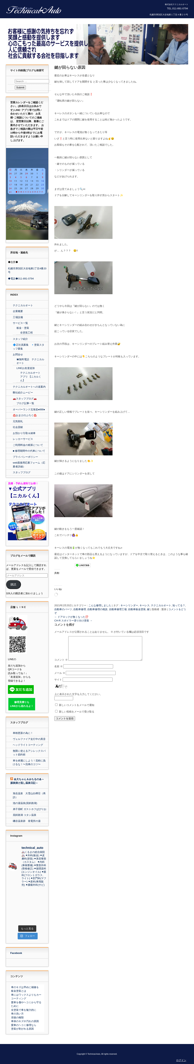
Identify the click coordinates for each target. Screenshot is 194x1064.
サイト (58, 684)
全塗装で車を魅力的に (23, 1009)
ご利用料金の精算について (28, 445)
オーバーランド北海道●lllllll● (29, 409)
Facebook (16, 953)
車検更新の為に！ (23, 733)
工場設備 (18, 317)
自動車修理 (79, 609)
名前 (58, 671)
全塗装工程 (26, 332)
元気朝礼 (18, 421)
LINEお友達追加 (25, 368)
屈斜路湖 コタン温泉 (24, 814)
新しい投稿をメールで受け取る (76, 716)
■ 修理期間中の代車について (29, 450)
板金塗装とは (18, 990)
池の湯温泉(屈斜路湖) (25, 803)
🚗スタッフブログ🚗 (25, 398)
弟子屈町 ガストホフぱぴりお (29, 809)
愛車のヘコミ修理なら (23, 1025)
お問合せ (18, 354)
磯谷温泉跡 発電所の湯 (27, 821)
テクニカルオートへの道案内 (29, 386)
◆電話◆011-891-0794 (21, 278)
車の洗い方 (17, 1013)
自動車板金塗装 (137, 609)
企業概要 (18, 311)
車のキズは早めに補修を (25, 987)
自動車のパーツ (63, 609)
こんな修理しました (99, 605)
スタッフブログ (21, 472)
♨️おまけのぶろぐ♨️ (25, 415)
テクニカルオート (161, 605)
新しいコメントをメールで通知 (76, 709)
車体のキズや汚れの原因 (25, 1021)
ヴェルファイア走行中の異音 (29, 739)
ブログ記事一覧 (25, 403)
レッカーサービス (23, 439)
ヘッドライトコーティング (28, 744)
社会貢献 (18, 427)
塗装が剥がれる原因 (22, 1028)
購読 (13, 584)
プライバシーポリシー (25, 456)
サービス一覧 (20, 323)
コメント (61, 664)
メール (59, 677)
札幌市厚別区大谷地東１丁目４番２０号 (169, 14)
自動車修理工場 (118, 609)
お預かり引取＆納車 (24, 433)
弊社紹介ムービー (23, 392)
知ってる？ (178, 605)
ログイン (181, 1060)
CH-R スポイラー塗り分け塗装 (73, 620)
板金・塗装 (22, 327)
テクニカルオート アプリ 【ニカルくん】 (30, 376)
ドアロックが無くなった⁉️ (71, 616)
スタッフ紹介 (20, 339)
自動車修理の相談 (97, 609)
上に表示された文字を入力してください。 (78, 698)
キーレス (144, 605)
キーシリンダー (129, 605)
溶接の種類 (17, 1017)
